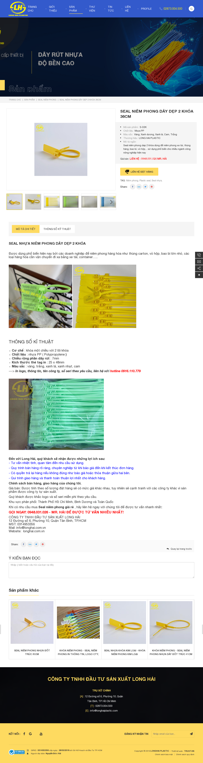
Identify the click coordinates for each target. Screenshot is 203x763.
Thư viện (92, 8)
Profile (146, 8)
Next (111, 202)
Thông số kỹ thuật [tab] (57, 229)
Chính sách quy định (185, 754)
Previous (10, 202)
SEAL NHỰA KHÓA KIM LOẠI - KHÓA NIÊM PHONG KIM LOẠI (124, 652)
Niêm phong (132, 180)
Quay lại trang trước (181, 549)
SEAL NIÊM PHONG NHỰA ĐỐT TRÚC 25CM (32, 652)
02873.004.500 (173, 8)
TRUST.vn (189, 751)
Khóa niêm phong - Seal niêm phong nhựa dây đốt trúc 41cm (171, 652)
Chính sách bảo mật (164, 754)
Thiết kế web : (177, 751)
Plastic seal (145, 180)
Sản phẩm (73, 8)
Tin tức (111, 8)
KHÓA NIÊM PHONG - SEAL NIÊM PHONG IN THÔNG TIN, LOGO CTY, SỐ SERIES (78, 652)
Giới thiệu (53, 8)
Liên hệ (128, 8)
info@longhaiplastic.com (104, 710)
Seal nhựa (157, 180)
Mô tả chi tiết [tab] (26, 229)
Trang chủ (32, 8)
